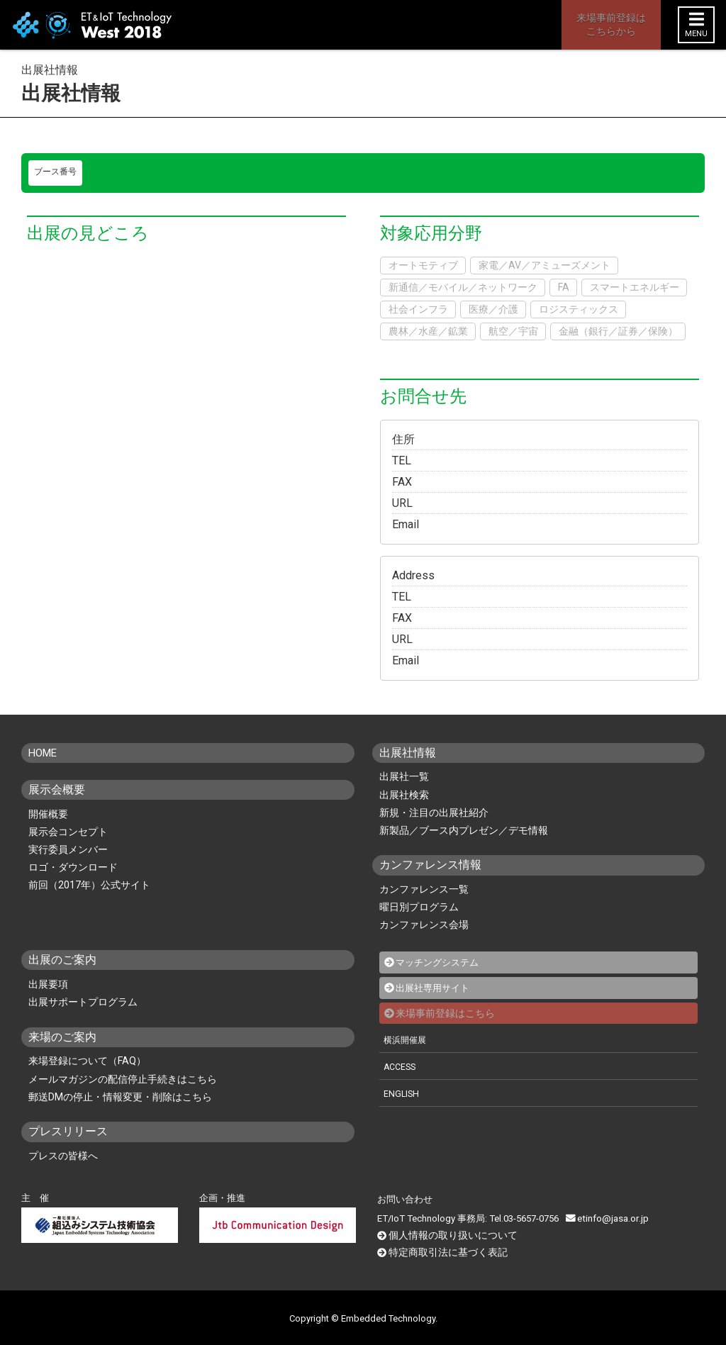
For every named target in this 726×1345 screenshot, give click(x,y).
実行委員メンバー (68, 849)
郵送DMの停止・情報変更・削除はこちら (120, 1097)
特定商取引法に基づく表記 (444, 1250)
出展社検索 (404, 794)
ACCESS (401, 1065)
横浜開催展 (407, 1038)
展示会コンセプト (68, 831)
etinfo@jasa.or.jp (606, 1217)
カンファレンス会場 (424, 924)
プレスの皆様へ (63, 1155)
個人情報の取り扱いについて (448, 1234)
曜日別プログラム (419, 907)
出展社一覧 (404, 776)
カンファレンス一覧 (424, 889)
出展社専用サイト (435, 987)
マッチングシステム (440, 962)
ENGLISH (402, 1092)
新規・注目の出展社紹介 (433, 812)
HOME (44, 752)
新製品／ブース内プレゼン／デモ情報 (463, 830)
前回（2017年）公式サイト (89, 885)
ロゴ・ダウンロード (73, 867)
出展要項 (48, 984)
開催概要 (48, 814)
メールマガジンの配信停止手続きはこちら (122, 1079)
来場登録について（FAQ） (87, 1060)
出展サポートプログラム (83, 1002)
